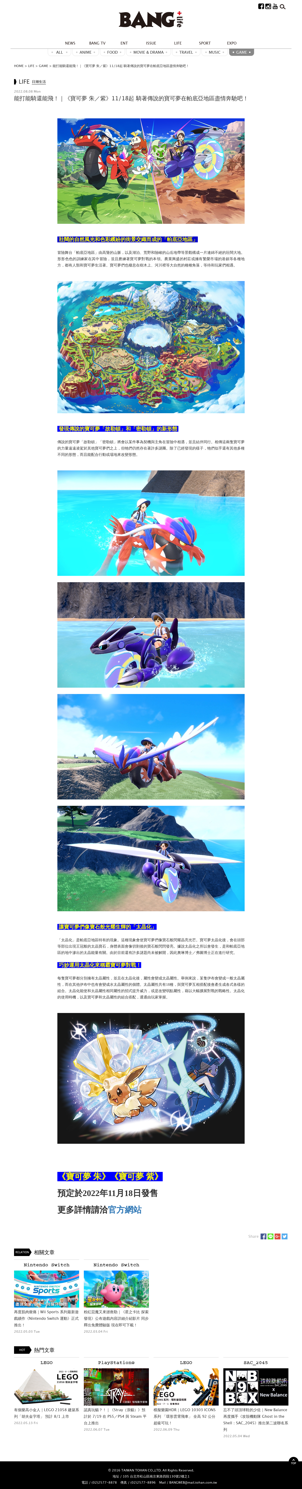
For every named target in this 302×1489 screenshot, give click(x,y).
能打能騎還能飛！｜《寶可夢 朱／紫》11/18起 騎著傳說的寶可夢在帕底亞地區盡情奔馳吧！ (121, 66)
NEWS (70, 43)
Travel (186, 52)
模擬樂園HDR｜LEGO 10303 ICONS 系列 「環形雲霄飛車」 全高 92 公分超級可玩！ (185, 1416)
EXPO (231, 43)
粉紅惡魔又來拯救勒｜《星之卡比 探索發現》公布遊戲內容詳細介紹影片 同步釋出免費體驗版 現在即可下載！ (116, 1318)
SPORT (205, 43)
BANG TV (97, 43)
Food (112, 52)
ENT (124, 43)
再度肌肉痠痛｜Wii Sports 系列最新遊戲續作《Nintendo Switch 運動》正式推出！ (46, 1318)
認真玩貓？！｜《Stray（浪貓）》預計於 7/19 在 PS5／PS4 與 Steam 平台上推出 (115, 1416)
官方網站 (125, 1210)
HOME (19, 66)
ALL (59, 52)
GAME (241, 52)
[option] (46, 1297)
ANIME (86, 52)
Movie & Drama (148, 52)
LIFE (178, 43)
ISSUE (151, 43)
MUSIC (215, 52)
